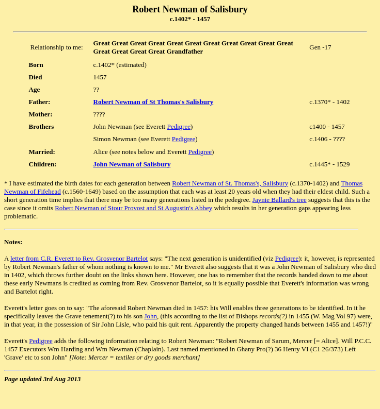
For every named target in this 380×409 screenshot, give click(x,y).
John (150, 316)
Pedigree (178, 126)
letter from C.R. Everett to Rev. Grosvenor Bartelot (79, 258)
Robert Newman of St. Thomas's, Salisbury (230, 183)
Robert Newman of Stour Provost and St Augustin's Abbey (133, 208)
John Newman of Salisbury (132, 164)
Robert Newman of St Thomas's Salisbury (153, 102)
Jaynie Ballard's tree (279, 199)
